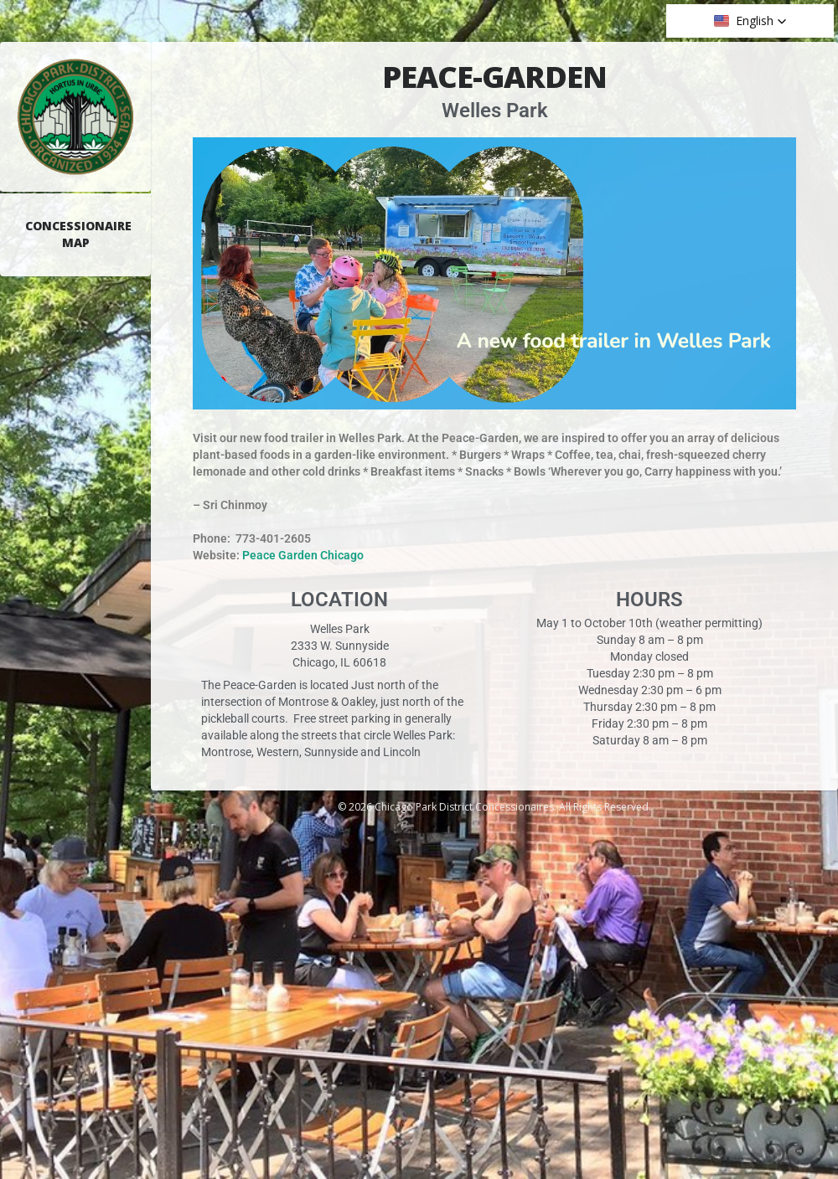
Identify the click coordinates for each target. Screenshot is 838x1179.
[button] (750, 20)
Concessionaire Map (78, 234)
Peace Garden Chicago (303, 555)
